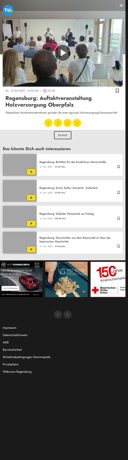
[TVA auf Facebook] (58, 315)
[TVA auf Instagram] (67, 315)
